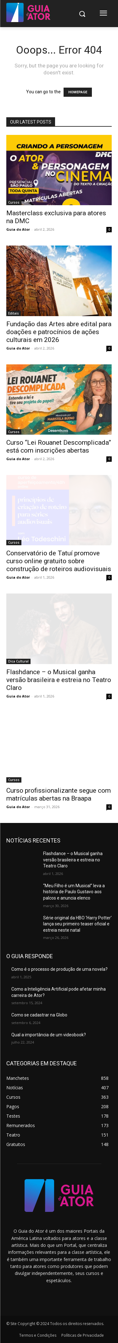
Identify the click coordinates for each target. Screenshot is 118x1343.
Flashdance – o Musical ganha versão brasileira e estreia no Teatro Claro (58, 680)
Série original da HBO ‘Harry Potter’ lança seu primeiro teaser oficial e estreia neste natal (77, 924)
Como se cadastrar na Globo (39, 1014)
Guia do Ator (18, 229)
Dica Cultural (18, 661)
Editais (13, 313)
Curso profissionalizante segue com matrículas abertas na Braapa (58, 794)
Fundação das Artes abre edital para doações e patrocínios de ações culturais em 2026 (58, 332)
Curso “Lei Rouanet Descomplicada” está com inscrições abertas (58, 446)
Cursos (14, 202)
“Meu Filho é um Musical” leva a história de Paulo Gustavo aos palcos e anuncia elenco (74, 891)
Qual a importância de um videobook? (48, 1034)
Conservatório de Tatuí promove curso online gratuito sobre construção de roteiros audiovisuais (58, 561)
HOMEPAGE (77, 92)
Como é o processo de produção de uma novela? (59, 969)
